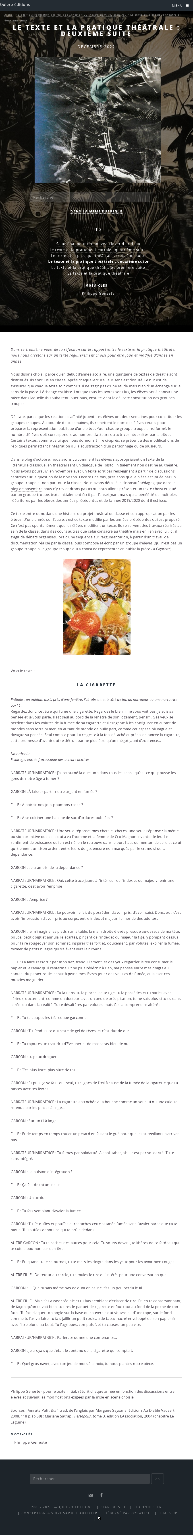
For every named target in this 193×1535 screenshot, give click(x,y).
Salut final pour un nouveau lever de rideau (98, 243)
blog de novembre (26, 488)
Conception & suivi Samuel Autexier (59, 1513)
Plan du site (113, 1507)
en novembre (61, 471)
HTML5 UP (168, 1513)
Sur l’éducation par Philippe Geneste (54, 14)
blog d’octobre (37, 459)
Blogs (21, 14)
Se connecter (148, 1507)
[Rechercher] (90, 197)
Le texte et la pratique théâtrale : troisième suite (98, 255)
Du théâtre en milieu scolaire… (105, 14)
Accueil (9, 14)
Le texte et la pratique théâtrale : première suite (98, 267)
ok (157, 197)
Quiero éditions (15, 4)
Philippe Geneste (98, 293)
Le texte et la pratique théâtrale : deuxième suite (98, 261)
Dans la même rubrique (96, 211)
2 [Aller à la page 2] (100, 229)
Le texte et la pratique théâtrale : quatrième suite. (98, 249)
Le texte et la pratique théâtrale (98, 273)
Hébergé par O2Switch (128, 1513)
